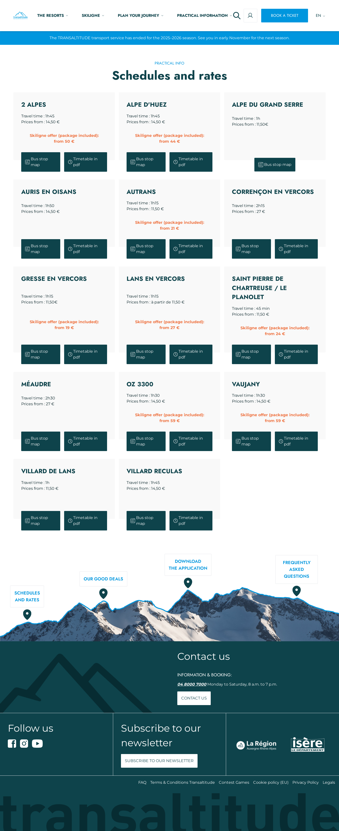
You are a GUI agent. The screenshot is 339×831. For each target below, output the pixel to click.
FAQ (142, 782)
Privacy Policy (305, 782)
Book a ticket (284, 15)
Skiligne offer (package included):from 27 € (169, 325)
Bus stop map (36, 162)
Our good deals (103, 579)
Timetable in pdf (83, 162)
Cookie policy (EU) (271, 782)
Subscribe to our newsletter (159, 760)
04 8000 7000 (191, 684)
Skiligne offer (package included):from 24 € (274, 331)
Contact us (194, 698)
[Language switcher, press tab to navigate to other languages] (319, 15)
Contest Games (234, 782)
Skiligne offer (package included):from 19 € (64, 325)
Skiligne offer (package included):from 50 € (64, 138)
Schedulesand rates (27, 596)
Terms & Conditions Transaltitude (182, 782)
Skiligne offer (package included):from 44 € (169, 138)
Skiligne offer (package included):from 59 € (169, 418)
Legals (329, 782)
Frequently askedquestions (296, 569)
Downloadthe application (188, 564)
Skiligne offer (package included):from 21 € (169, 225)
